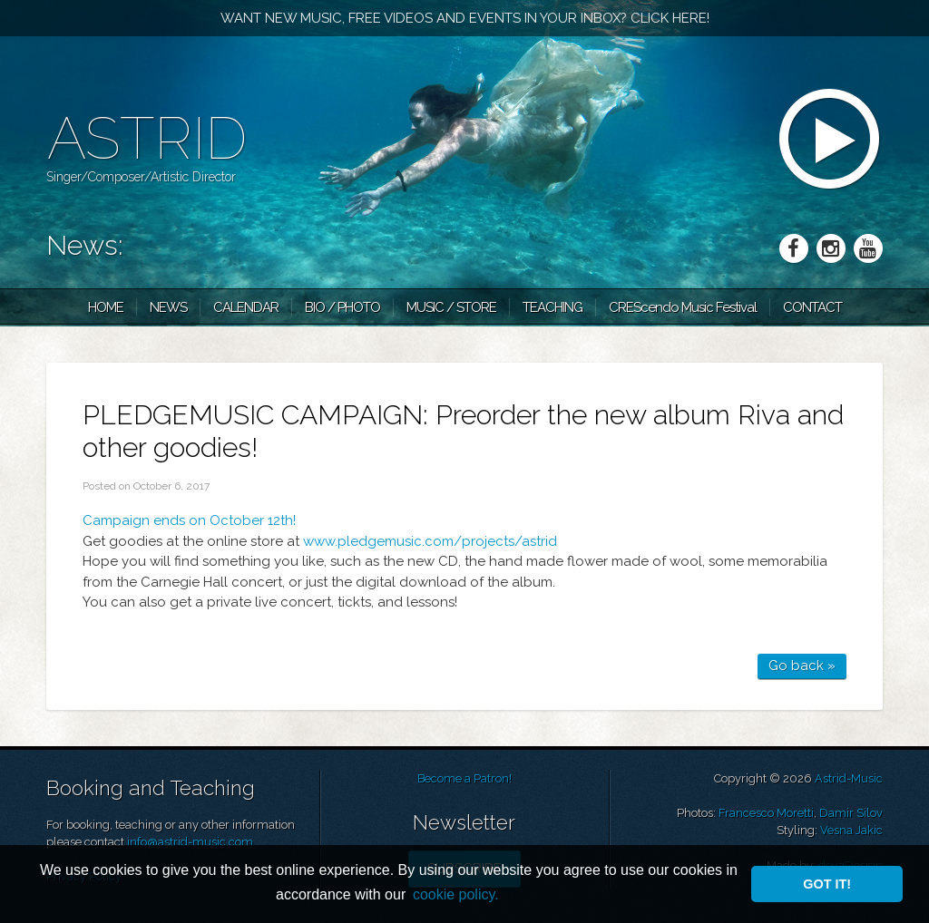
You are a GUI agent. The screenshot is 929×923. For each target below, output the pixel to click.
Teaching (552, 307)
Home (105, 307)
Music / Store (451, 307)
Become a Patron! (464, 778)
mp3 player (831, 140)
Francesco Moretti (766, 813)
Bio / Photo (342, 307)
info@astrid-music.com (190, 842)
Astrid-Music (849, 778)
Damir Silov (851, 813)
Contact (812, 307)
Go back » (802, 665)
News (168, 307)
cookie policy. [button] (456, 894)
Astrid (147, 138)
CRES (683, 307)
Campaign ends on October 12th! (189, 520)
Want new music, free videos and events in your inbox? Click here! (464, 18)
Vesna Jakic (851, 830)
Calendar (246, 307)
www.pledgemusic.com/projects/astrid (430, 541)
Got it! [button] (827, 884)
